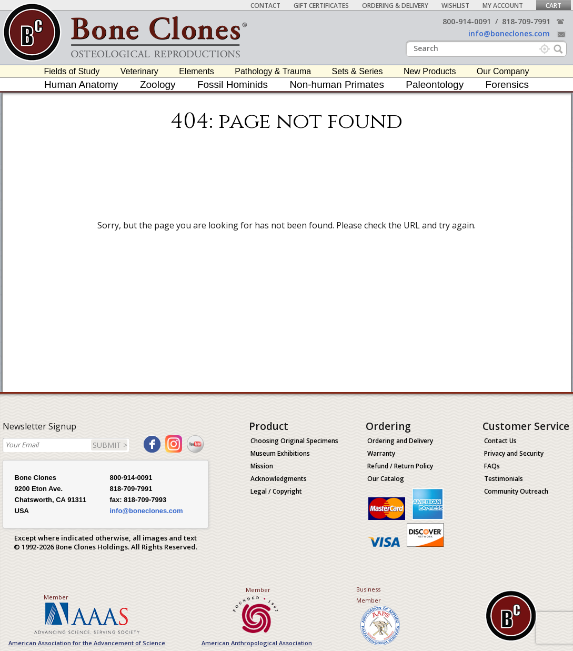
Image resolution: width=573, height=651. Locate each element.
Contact (265, 5)
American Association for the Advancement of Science (86, 643)
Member (56, 597)
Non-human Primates (336, 84)
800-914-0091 (467, 21)
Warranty (381, 453)
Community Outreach (516, 491)
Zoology (158, 84)
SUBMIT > (110, 445)
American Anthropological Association (257, 643)
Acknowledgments (278, 478)
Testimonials (503, 478)
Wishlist (455, 5)
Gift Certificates (321, 5)
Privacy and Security (514, 453)
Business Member (368, 594)
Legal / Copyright (276, 491)
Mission (261, 466)
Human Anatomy (81, 84)
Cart (553, 5)
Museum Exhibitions (280, 453)
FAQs (492, 466)
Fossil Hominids (232, 84)
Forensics (507, 84)
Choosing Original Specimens (294, 440)
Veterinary (139, 71)
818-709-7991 (526, 21)
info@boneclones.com (509, 33)
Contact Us (500, 440)
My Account (502, 5)
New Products (430, 71)
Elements (196, 71)
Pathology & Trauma (273, 71)
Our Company (503, 71)
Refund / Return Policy (400, 466)
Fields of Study (72, 71)
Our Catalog (385, 478)
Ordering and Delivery (400, 440)
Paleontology (435, 84)
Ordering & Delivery (395, 5)
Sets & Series (357, 71)
